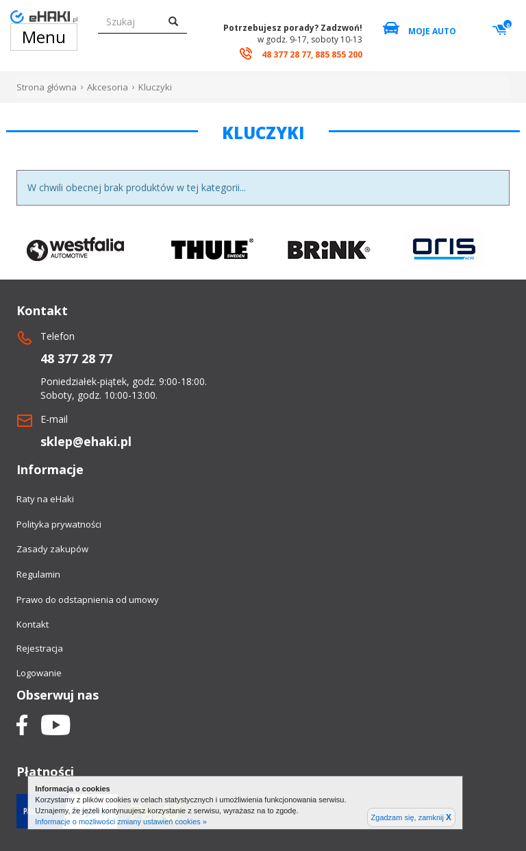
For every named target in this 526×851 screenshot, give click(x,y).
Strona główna (46, 87)
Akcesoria (107, 87)
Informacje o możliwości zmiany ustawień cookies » (121, 821)
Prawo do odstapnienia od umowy (87, 599)
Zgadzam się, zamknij (411, 817)
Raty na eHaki (45, 499)
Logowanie (39, 673)
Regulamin (38, 574)
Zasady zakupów (52, 549)
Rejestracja (39, 648)
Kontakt (32, 624)
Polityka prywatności (58, 524)
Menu (44, 36)
